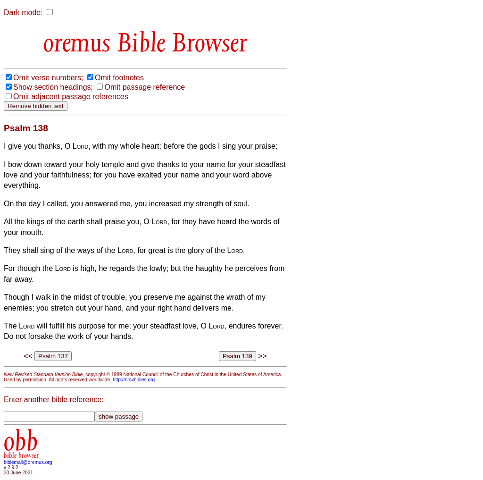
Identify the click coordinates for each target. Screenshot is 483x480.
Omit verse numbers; (48, 78)
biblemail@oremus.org (28, 462)
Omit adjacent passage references (70, 97)
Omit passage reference (144, 87)
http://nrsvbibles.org (134, 379)
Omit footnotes (119, 78)
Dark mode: (23, 12)
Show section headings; (53, 87)
